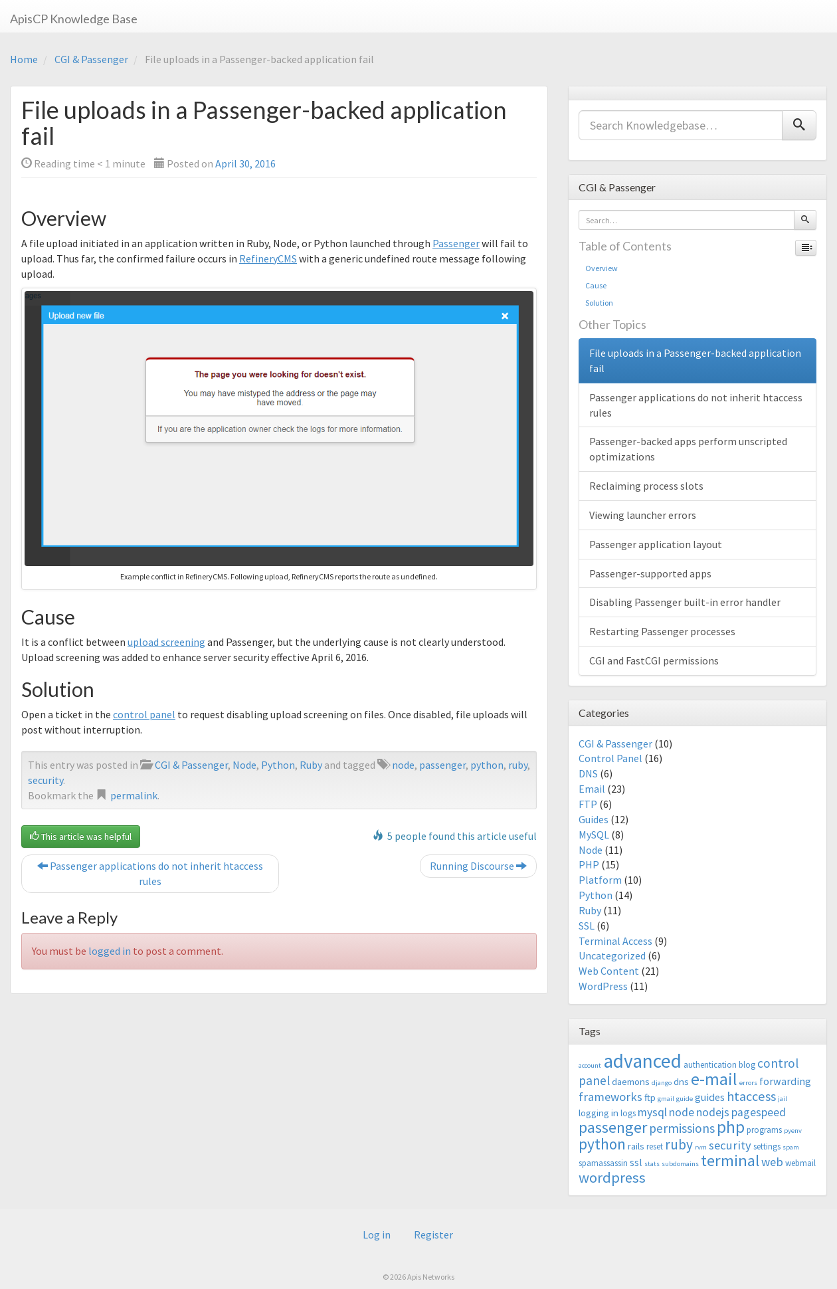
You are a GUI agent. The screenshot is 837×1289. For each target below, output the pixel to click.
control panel (144, 714)
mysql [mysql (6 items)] (652, 1112)
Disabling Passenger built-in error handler (685, 602)
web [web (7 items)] (772, 1161)
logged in (109, 950)
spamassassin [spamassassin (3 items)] (603, 1163)
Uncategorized (612, 955)
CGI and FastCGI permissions (654, 660)
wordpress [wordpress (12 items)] (612, 1177)
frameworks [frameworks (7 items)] (610, 1096)
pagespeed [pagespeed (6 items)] (758, 1112)
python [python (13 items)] (602, 1143)
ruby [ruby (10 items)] (679, 1144)
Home (24, 59)
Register (433, 1234)
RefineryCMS (268, 258)
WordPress (603, 986)
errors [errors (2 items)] (748, 1082)
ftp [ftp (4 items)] (650, 1097)
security (45, 780)
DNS (588, 773)
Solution (599, 303)
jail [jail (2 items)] (782, 1098)
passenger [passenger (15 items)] (613, 1127)
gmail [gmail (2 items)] (666, 1098)
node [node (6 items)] (681, 1112)
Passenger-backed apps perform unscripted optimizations (688, 449)
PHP (589, 864)
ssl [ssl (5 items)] (636, 1162)
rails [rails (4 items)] (636, 1146)
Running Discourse (478, 865)
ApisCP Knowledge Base (74, 18)
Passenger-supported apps (650, 573)
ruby (517, 764)
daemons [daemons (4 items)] (631, 1081)
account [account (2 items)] (590, 1065)
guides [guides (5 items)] (710, 1097)
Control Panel (610, 758)
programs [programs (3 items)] (764, 1130)
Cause (595, 285)
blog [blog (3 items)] (747, 1064)
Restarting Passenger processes (662, 631)
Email (592, 788)
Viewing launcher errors (642, 515)
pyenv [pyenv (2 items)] (793, 1130)
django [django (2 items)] (662, 1082)
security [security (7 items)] (730, 1145)
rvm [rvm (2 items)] (701, 1147)
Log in (377, 1234)
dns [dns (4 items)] (681, 1081)
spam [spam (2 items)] (791, 1147)
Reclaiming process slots (646, 485)
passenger (442, 764)
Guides (593, 819)
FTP (588, 804)
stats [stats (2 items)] (652, 1163)
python (487, 764)
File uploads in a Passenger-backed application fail (695, 360)
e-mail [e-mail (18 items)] (714, 1079)
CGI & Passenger (91, 59)
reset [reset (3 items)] (654, 1146)
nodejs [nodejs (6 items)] (712, 1112)
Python (278, 764)
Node (244, 764)
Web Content (609, 970)
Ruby (311, 764)
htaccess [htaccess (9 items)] (751, 1096)
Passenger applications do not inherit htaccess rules (150, 873)
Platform (600, 879)
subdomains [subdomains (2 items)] (680, 1163)
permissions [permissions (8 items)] (682, 1128)
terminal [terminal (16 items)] (730, 1160)
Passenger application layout (655, 544)
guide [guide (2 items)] (684, 1098)
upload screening (166, 641)
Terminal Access (615, 940)
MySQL (594, 834)
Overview (601, 268)
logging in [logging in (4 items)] (598, 1112)
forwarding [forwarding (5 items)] (785, 1081)
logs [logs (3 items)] (628, 1113)
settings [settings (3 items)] (767, 1146)
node (403, 764)
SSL (587, 925)
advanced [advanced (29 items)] (642, 1060)
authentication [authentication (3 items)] (710, 1064)
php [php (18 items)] (731, 1127)
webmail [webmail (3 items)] (800, 1163)
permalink (133, 795)
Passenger (456, 243)
